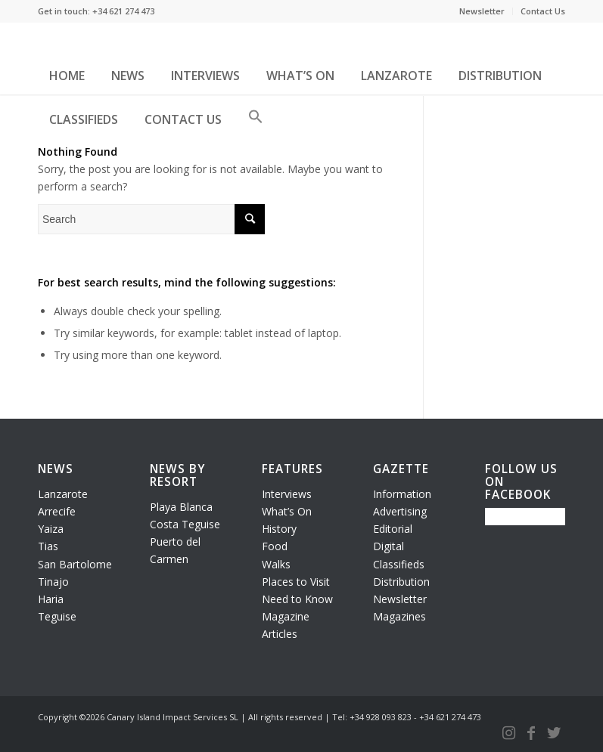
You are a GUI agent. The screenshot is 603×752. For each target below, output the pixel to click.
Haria (51, 599)
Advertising (400, 511)
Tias (48, 546)
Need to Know (297, 599)
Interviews (287, 494)
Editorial (392, 528)
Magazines (399, 616)
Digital (388, 546)
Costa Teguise (185, 524)
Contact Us (543, 11)
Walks (276, 564)
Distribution (401, 581)
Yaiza (51, 528)
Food (275, 546)
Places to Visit (296, 581)
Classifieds (398, 564)
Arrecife (57, 511)
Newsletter (482, 11)
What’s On (287, 511)
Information (402, 494)
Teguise (57, 616)
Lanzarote (63, 494)
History (279, 528)
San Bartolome (75, 564)
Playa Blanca (181, 507)
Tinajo (53, 581)
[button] (256, 122)
